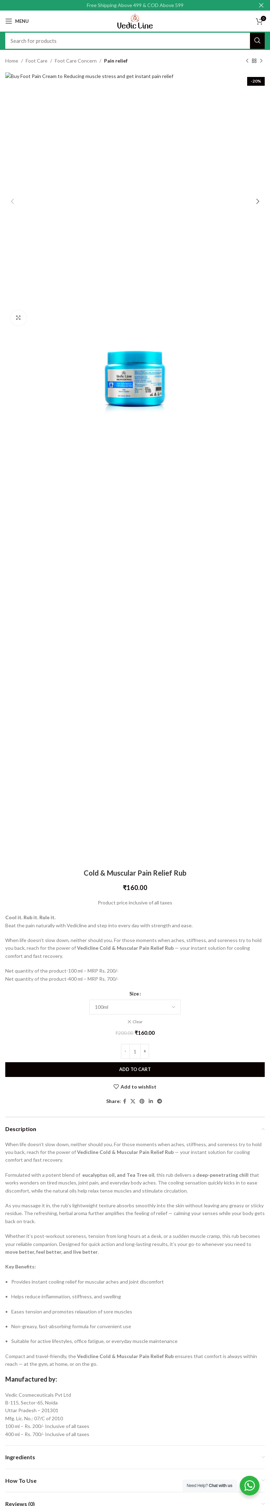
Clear (138, 1021)
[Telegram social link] (159, 1101)
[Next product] (261, 60)
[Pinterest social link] (142, 1101)
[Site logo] (135, 21)
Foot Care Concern (76, 61)
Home (11, 61)
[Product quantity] (135, 1051)
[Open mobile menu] (17, 21)
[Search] (135, 41)
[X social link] (132, 1101)
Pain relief (116, 61)
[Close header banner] (261, 5)
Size (134, 994)
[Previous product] (247, 60)
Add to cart (135, 1069)
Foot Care (36, 61)
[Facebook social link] (124, 1101)
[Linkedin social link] (151, 1101)
